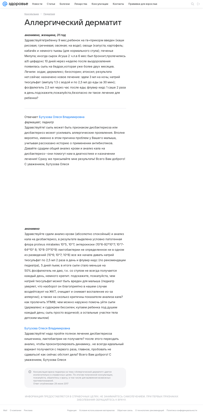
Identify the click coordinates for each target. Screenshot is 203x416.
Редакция (72, 410)
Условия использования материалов (97, 410)
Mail (5, 410)
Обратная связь (125, 410)
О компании (15, 410)
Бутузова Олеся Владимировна (61, 117)
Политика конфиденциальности (182, 410)
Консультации (31, 14)
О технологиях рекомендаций (149, 410)
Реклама (28, 410)
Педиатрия (49, 14)
